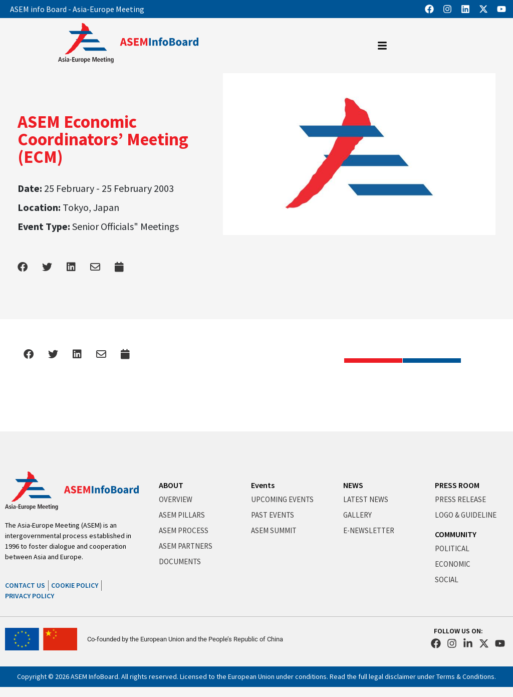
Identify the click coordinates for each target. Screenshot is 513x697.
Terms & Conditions (465, 676)
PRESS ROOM (457, 485)
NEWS (353, 485)
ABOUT (171, 485)
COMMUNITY (455, 534)
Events (263, 485)
